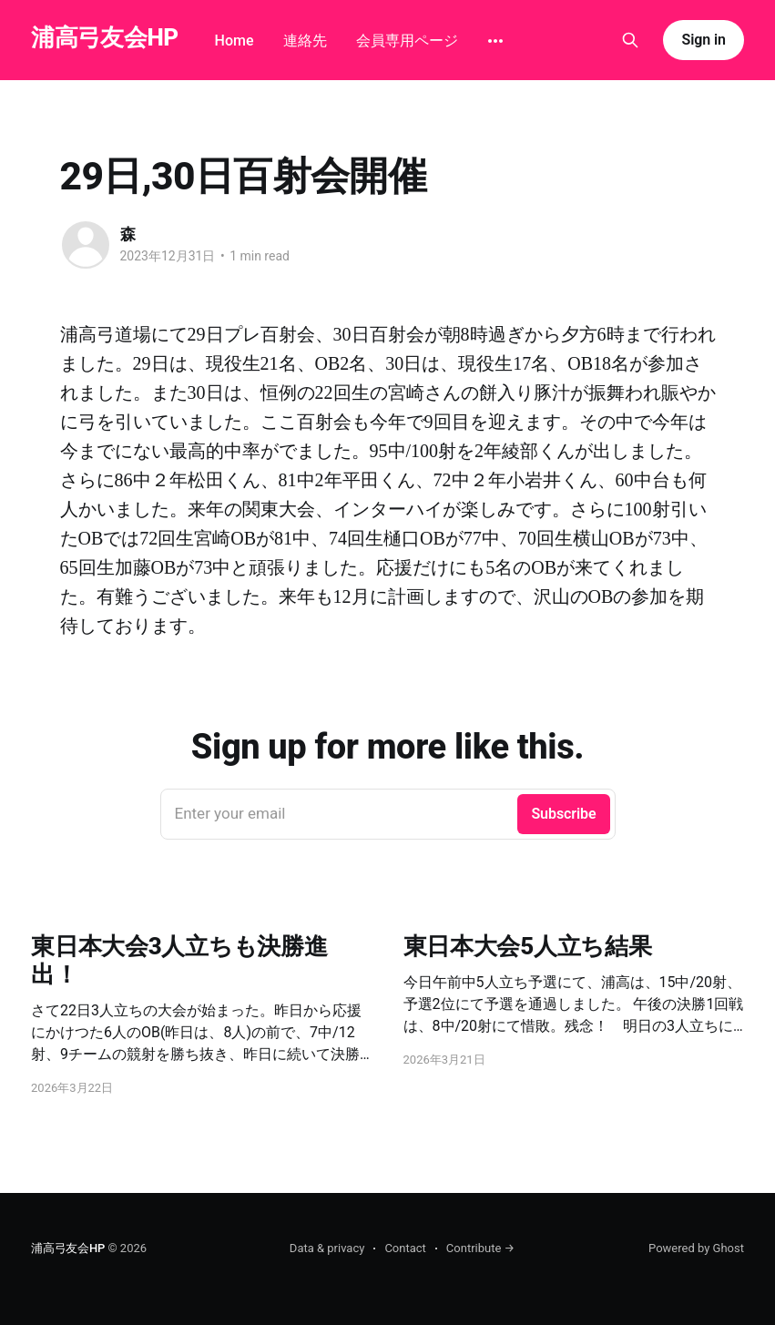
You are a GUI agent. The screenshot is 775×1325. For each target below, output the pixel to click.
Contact (404, 1248)
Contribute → (480, 1248)
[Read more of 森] (85, 244)
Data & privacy (327, 1248)
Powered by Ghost (696, 1248)
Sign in (703, 39)
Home (234, 40)
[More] (495, 41)
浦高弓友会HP (104, 37)
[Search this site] (630, 40)
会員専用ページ (407, 40)
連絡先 (305, 40)
